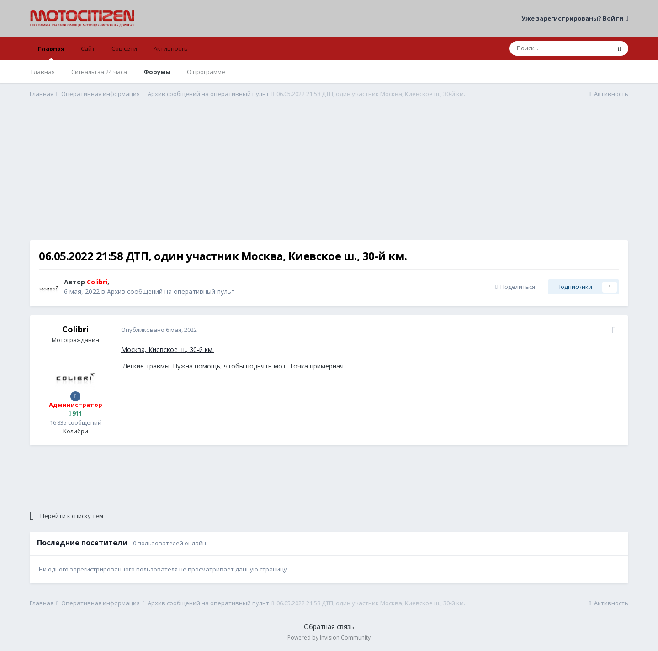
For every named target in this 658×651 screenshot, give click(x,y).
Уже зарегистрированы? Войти (574, 18)
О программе (206, 72)
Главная (51, 52)
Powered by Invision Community (329, 637)
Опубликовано (159, 330)
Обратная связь (329, 626)
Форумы (156, 72)
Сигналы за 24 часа (99, 72)
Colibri (75, 329)
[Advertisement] (329, 176)
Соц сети (124, 48)
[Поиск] (559, 48)
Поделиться (515, 287)
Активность (171, 48)
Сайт (88, 48)
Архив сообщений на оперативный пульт (171, 291)
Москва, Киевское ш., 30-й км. (167, 349)
